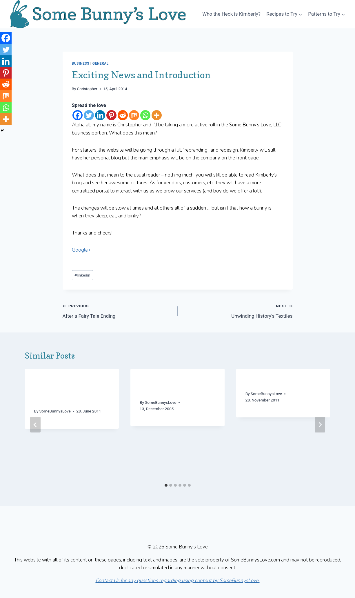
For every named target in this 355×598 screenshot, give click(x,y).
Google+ (81, 250)
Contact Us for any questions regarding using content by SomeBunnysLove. (178, 580)
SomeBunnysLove (55, 411)
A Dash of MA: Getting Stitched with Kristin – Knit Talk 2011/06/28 (67, 391)
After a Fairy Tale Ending (118, 310)
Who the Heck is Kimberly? (231, 14)
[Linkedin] (100, 115)
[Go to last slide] (35, 424)
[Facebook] (77, 115)
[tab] (166, 485)
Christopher (87, 88)
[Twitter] (89, 115)
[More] (157, 115)
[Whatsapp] (145, 115)
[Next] (320, 424)
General (100, 63)
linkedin (82, 275)
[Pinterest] (111, 115)
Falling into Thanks (273, 382)
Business (81, 63)
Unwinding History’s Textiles (238, 310)
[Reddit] (123, 115)
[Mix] (134, 115)
